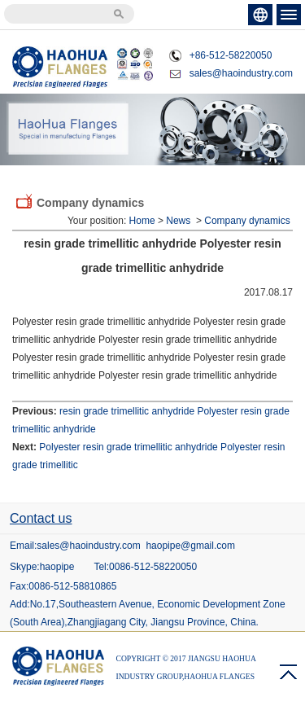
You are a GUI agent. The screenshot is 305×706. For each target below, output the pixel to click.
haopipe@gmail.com (190, 545)
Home (142, 220)
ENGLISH (260, 14)
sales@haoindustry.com (241, 73)
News (178, 220)
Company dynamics (247, 220)
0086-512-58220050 (153, 566)
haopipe (57, 566)
